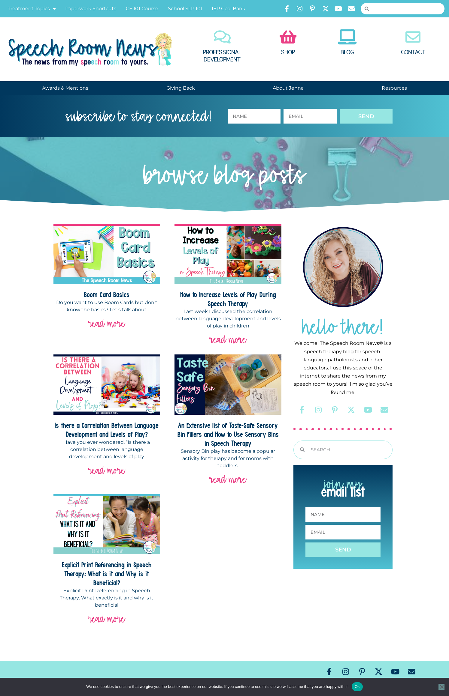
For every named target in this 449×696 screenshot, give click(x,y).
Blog (347, 52)
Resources (394, 88)
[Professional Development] (222, 36)
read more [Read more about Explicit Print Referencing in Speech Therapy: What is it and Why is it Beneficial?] (107, 619)
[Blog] (347, 36)
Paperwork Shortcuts (90, 8)
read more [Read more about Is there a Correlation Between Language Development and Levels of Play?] (107, 470)
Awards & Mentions (65, 88)
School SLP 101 (185, 8)
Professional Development (222, 56)
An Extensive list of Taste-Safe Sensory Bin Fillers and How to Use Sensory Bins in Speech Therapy (228, 434)
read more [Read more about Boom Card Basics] (107, 323)
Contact (413, 52)
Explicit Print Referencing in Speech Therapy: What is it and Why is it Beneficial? (106, 573)
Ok (357, 686)
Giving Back (180, 88)
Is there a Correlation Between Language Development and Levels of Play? (107, 430)
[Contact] (412, 36)
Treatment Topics (32, 9)
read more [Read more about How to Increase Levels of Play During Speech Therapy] (228, 339)
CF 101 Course (142, 8)
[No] (441, 687)
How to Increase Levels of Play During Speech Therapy (228, 299)
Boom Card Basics (106, 294)
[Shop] (288, 36)
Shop (288, 52)
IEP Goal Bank (228, 8)
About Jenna (288, 88)
